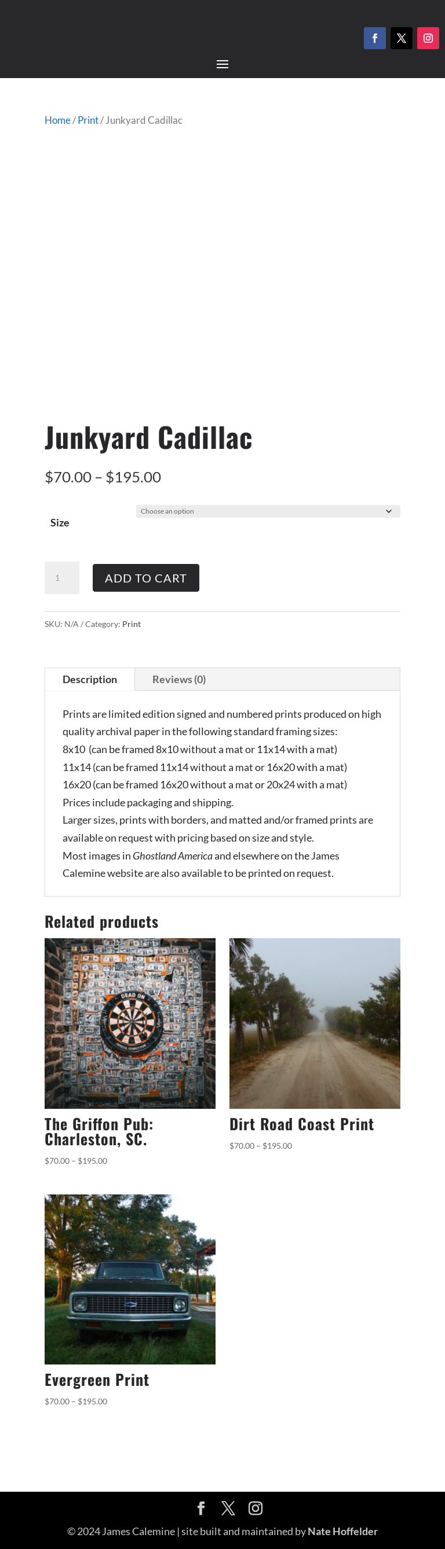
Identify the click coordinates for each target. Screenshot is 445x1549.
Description (90, 679)
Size (60, 522)
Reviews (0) (179, 679)
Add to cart (146, 578)
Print (88, 120)
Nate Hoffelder (343, 1531)
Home (58, 120)
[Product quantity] (62, 578)
